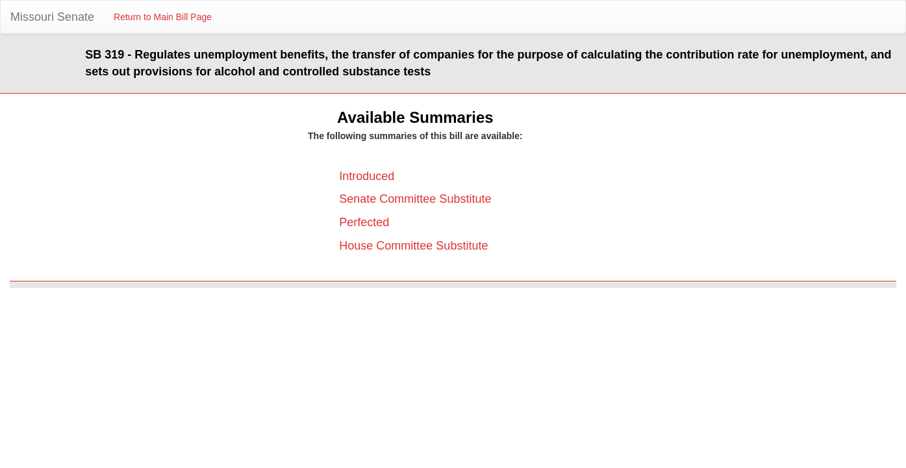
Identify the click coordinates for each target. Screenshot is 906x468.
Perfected (364, 222)
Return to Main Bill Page (163, 17)
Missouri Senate (52, 16)
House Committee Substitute (413, 245)
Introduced (366, 176)
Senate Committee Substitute (415, 198)
